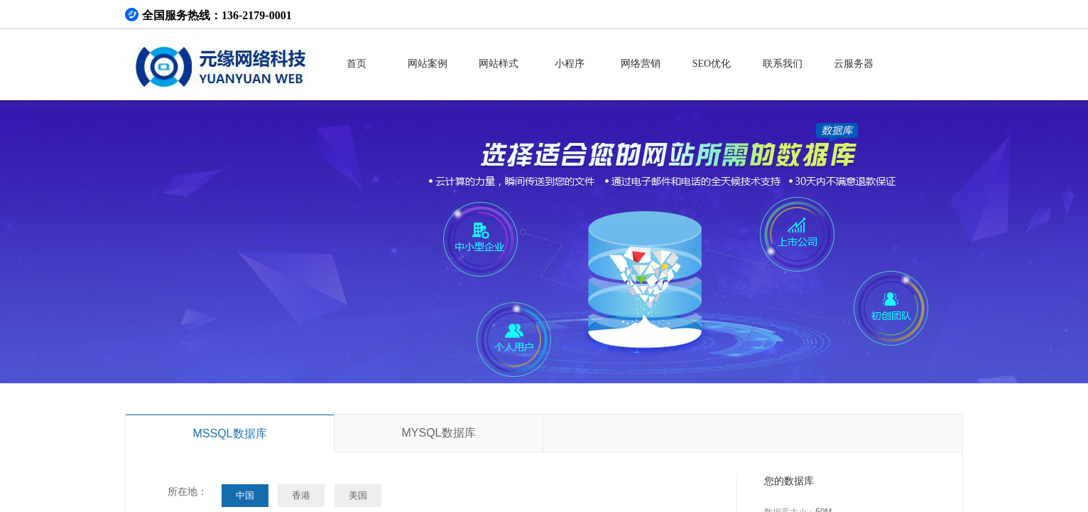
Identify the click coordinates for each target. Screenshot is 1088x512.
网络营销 (640, 63)
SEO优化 (711, 63)
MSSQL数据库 (229, 433)
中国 (245, 495)
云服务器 (854, 63)
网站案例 (427, 63)
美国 (358, 495)
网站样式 (498, 63)
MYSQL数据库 (438, 433)
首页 (356, 63)
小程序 (569, 63)
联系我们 (783, 63)
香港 (301, 495)
